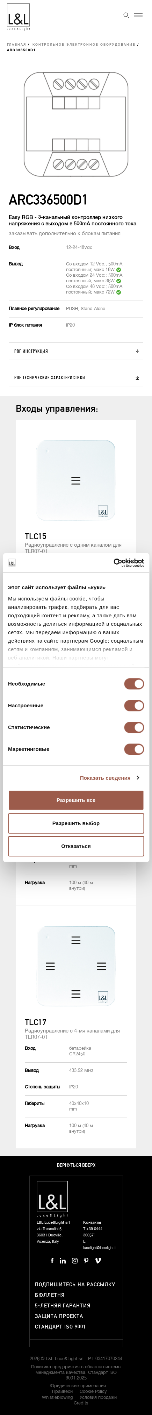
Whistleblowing (57, 1397)
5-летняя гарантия (63, 1305)
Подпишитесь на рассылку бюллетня (75, 1290)
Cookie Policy (93, 1391)
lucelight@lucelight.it (99, 1248)
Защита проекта (59, 1316)
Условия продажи (98, 1397)
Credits (81, 1403)
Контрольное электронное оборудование (84, 44)
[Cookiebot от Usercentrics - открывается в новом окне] (113, 562)
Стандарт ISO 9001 (60, 1327)
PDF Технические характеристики (49, 377)
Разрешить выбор (76, 823)
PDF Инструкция (31, 351)
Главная (16, 44)
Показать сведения (105, 778)
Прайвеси (62, 1391)
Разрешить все (76, 800)
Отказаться (76, 846)
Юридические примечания (78, 1386)
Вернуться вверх (76, 1165)
